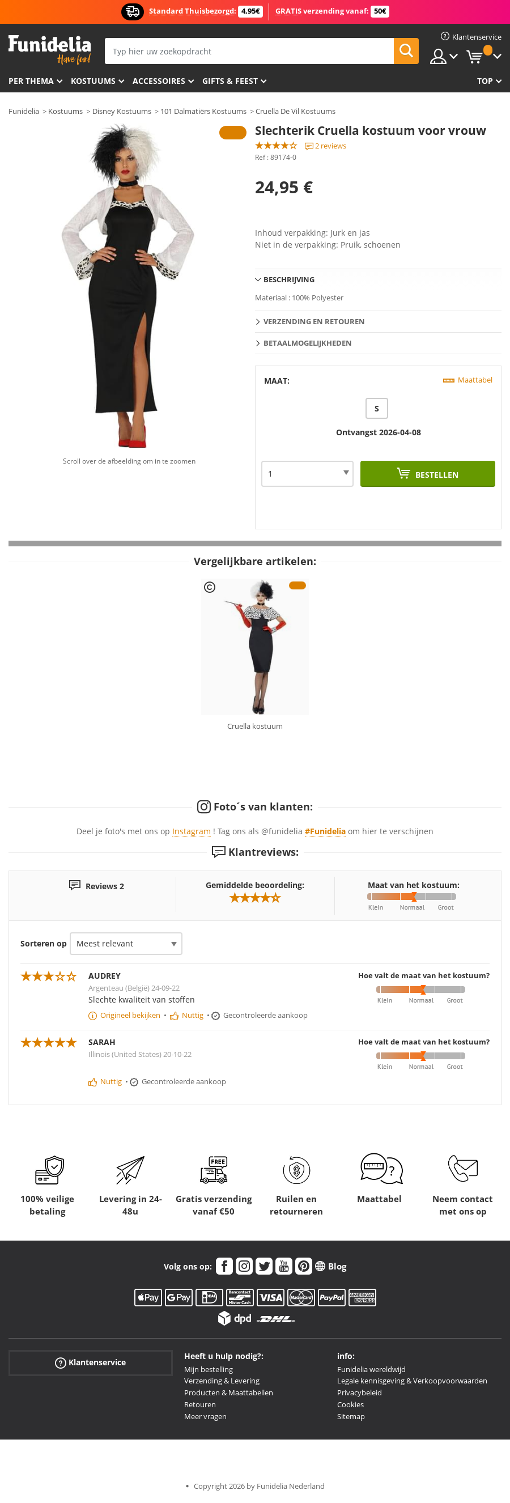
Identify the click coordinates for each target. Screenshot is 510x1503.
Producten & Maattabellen (228, 1392)
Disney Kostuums (121, 111)
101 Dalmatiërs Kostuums (203, 111)
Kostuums (93, 80)
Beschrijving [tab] (289, 279)
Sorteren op (43, 943)
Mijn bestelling (208, 1369)
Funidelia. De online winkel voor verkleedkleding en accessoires (49, 50)
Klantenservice (90, 1362)
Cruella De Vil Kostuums (295, 111)
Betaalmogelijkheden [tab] (308, 343)
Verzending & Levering (222, 1380)
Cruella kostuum (255, 726)
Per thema (31, 80)
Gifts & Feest (230, 80)
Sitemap (351, 1416)
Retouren (200, 1404)
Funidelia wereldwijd (371, 1369)
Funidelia (23, 111)
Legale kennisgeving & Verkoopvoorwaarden (412, 1380)
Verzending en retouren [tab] (314, 321)
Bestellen (435, 474)
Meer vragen (205, 1416)
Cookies (350, 1404)
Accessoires (159, 80)
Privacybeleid (359, 1392)
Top (485, 80)
